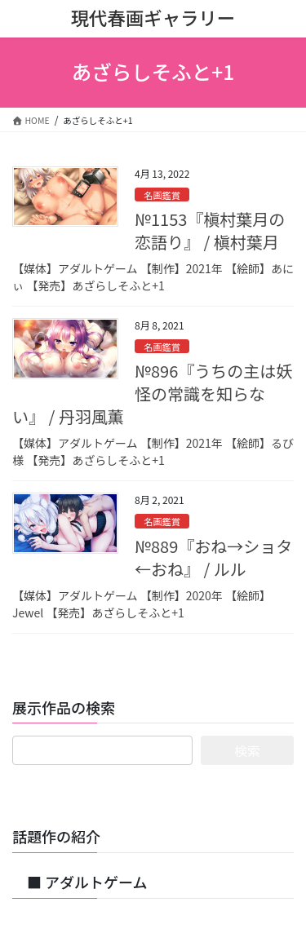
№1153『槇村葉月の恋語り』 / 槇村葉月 (210, 230)
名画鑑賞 (162, 194)
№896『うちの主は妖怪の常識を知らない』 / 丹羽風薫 (152, 393)
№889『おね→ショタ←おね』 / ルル (213, 557)
